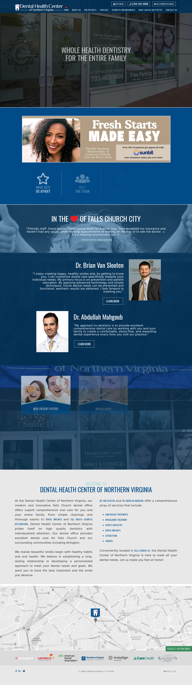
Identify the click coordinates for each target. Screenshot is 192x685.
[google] (20, 671)
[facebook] (16, 671)
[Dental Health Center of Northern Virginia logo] (39, 8)
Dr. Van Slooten (107, 500)
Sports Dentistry (113, 525)
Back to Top (170, 671)
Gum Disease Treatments (116, 514)
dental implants (54, 519)
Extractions (111, 535)
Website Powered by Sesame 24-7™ (92, 671)
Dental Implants (113, 530)
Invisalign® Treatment (116, 519)
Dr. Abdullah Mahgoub (133, 500)
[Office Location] (95, 613)
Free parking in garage (164, 3)
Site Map (111, 671)
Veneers (109, 541)
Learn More (112, 301)
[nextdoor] (24, 671)
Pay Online (118, 3)
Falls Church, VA (142, 550)
